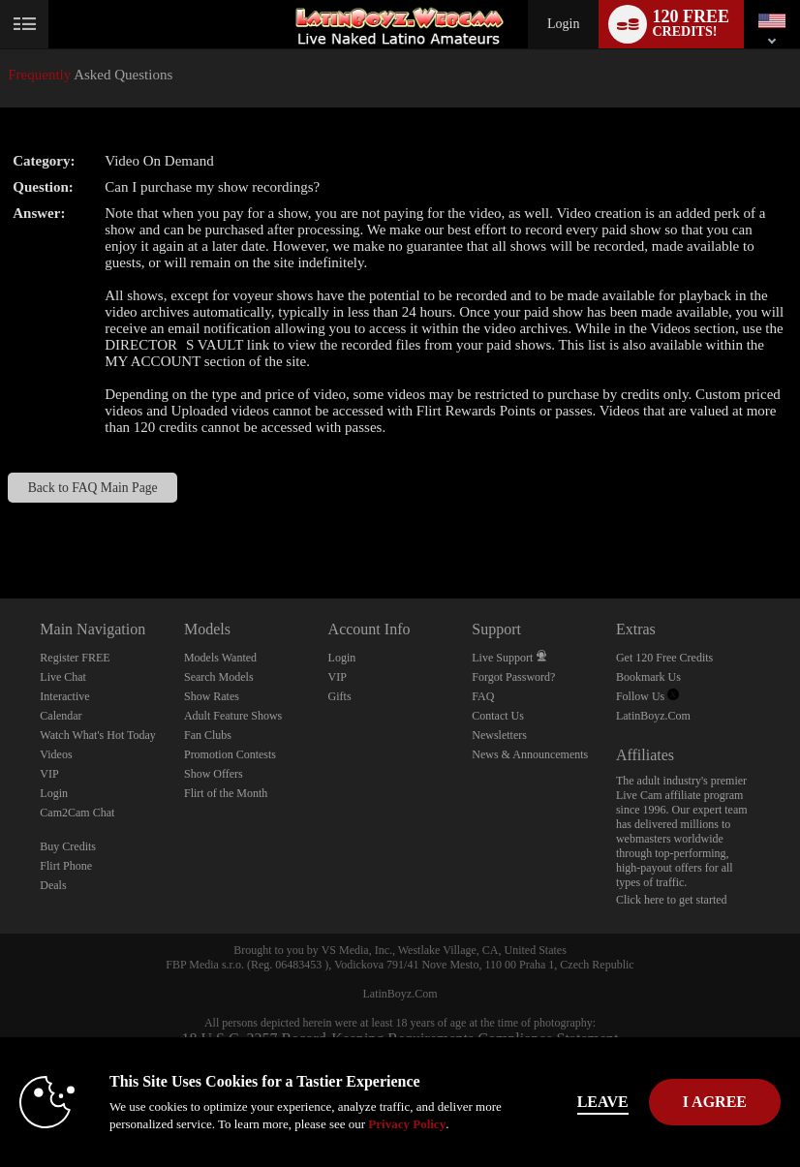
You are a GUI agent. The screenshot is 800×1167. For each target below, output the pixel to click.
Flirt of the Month (225, 793)
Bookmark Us (648, 677)
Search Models (219, 677)
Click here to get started (671, 899)
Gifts (340, 696)
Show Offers (213, 774)
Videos (56, 754)
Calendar (60, 715)
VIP (49, 774)
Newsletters (499, 735)
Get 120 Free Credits (664, 657)
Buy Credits (68, 846)
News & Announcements (530, 754)
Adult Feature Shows (233, 715)
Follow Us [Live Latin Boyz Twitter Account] (647, 696)
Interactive (64, 696)
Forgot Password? (513, 677)
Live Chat (63, 677)
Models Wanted (220, 657)
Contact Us (498, 715)
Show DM (0, 526)
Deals (53, 885)
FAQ (483, 696)
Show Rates (211, 696)
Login (563, 23)
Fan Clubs (207, 735)
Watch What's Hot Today (98, 735)
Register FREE (74, 657)
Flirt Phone (66, 866)
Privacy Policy (407, 1124)
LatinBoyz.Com (653, 715)
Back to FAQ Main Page (93, 487)
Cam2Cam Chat (77, 812)
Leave (603, 1101)
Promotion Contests (230, 754)
